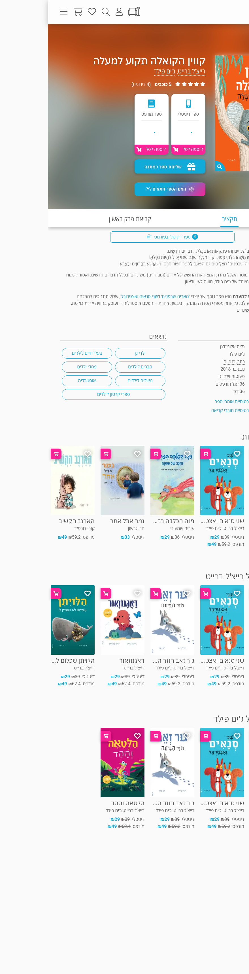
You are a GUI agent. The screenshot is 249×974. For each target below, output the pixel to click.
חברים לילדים (92, 366)
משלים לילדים (92, 380)
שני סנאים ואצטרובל (91, 296)
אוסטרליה (39, 380)
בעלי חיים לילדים (39, 353)
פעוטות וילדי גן (220, 35)
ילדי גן (92, 353)
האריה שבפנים (127, 296)
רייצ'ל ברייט (144, 71)
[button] (122, 189)
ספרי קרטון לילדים (65, 394)
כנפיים (182, 361)
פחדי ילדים (39, 366)
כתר (193, 361)
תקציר (181, 219)
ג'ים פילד (116, 71)
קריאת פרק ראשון (82, 219)
